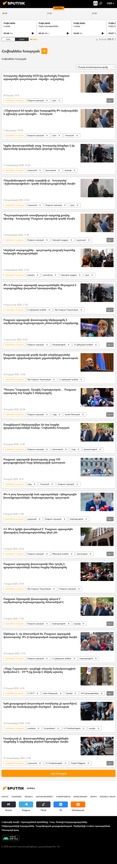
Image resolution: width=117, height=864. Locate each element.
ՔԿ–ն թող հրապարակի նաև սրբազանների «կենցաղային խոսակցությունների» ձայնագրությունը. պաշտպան (40, 496)
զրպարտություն (90, 449)
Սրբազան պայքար (60, 240)
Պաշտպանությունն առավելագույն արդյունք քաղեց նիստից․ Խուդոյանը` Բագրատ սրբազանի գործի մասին (39, 217)
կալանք (77, 623)
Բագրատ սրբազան (35, 100)
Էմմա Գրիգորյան (50, 693)
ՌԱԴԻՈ (93, 796)
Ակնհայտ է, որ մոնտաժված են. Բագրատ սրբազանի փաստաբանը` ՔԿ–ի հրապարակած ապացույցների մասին (40, 635)
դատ (54, 100)
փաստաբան (50, 170)
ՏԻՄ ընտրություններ (90, 693)
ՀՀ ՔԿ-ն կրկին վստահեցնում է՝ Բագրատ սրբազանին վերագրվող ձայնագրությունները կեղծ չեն (38, 531)
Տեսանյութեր (80, 796)
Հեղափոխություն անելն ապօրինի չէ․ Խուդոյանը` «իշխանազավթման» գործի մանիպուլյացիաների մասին (39, 182)
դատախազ (47, 275)
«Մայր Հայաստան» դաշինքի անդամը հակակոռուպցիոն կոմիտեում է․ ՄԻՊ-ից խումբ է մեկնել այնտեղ (39, 670)
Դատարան (69, 135)
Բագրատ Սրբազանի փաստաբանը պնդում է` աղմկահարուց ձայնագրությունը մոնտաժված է (33, 600)
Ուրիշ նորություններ (48, 26)
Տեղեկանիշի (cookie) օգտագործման (91, 826)
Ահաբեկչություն (59, 344)
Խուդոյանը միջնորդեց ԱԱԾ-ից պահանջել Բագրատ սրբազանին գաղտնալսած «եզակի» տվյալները (36, 77)
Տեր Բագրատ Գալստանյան (66, 309)
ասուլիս (92, 728)
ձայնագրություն (76, 519)
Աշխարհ (29, 796)
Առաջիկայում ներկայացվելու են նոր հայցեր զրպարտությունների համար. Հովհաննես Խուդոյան (36, 426)
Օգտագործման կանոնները (34, 822)
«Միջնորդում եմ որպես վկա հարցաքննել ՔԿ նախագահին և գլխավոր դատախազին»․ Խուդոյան (40, 112)
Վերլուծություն (44, 796)
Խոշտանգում (49, 728)
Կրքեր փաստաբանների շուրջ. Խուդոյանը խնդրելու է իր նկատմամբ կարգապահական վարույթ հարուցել (39, 147)
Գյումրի (69, 693)
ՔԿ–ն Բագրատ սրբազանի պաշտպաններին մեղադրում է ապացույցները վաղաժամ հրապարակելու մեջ (39, 286)
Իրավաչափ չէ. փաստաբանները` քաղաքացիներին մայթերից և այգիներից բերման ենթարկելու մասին (35, 740)
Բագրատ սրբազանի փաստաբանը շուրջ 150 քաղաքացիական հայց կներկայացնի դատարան (34, 461)
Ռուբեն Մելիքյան (78, 763)
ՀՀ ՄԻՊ (31, 693)
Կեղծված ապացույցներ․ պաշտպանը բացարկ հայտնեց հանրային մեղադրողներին (39, 251)
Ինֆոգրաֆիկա (63, 796)
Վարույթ (67, 170)
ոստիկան (31, 728)
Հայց (54, 414)
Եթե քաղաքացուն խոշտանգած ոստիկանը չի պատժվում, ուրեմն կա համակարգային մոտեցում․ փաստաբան (40, 705)
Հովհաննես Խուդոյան (20, 51)
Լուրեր (7, 26)
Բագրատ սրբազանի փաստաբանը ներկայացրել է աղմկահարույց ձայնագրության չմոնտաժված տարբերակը (40, 321)
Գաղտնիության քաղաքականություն (54, 826)
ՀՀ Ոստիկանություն (72, 728)
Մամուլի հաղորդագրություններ (71, 822)
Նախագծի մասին (10, 822)
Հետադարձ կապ (10, 830)
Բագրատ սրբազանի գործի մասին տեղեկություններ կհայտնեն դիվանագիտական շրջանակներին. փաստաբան (40, 356)
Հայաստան (32, 170)
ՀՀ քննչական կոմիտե (36, 309)
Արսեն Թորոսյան (72, 414)
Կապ (52, 822)
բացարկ (31, 275)
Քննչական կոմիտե (60, 554)
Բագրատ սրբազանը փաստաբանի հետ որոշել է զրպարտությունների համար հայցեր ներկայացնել (35, 565)
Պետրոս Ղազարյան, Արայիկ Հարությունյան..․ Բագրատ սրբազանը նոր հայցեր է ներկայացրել (39, 391)
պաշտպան (81, 240)
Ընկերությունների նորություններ (17, 826)
